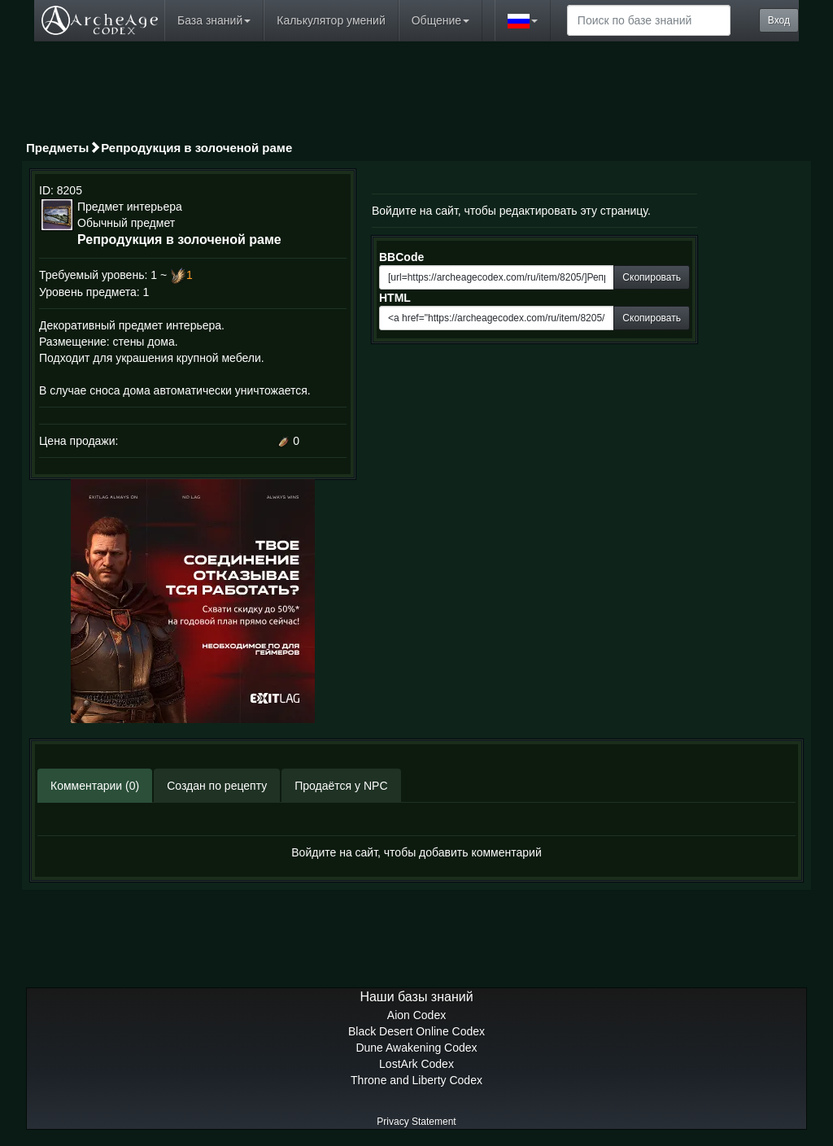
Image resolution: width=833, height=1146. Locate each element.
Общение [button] (440, 20)
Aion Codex (416, 1015)
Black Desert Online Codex (416, 1031)
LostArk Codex (416, 1063)
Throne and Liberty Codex (416, 1080)
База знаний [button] (214, 20)
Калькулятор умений (331, 20)
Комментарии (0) (94, 785)
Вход (779, 20)
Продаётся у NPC (340, 785)
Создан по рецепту (217, 785)
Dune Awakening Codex (416, 1047)
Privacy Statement (416, 1121)
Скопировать (651, 277)
